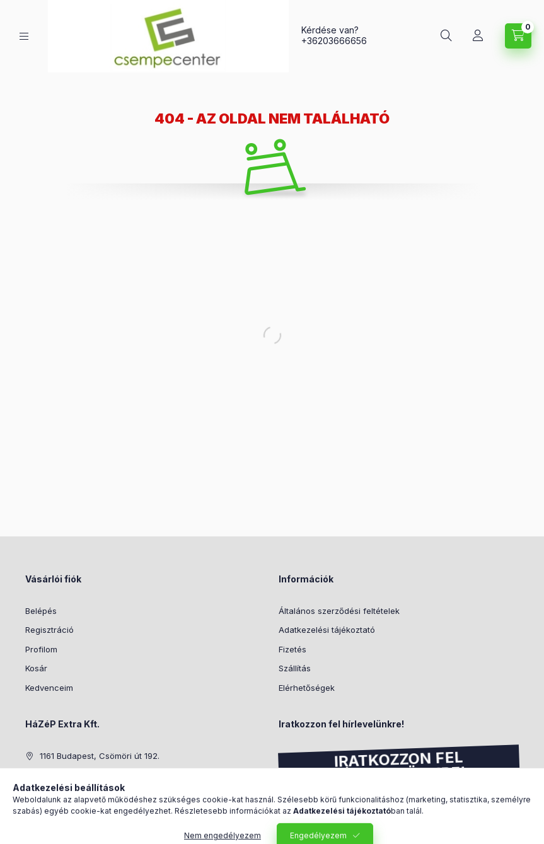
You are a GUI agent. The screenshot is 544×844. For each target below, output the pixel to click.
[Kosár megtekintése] (518, 36)
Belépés (41, 611)
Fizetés (292, 649)
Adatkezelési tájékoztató (327, 630)
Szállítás (295, 668)
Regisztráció (49, 630)
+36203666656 (334, 40)
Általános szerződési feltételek (339, 611)
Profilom (41, 649)
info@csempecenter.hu (86, 794)
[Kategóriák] (24, 36)
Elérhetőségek (307, 688)
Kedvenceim (49, 688)
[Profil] (477, 36)
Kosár (36, 668)
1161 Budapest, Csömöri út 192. (99, 756)
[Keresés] (446, 36)
